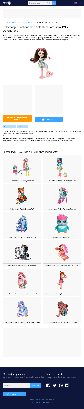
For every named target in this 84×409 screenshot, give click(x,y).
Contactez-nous (35, 402)
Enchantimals (29, 22)
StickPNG (38, 399)
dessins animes (9, 127)
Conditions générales (47, 402)
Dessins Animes (17, 22)
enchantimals (22, 127)
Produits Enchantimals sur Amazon (17, 118)
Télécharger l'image (14, 394)
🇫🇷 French (77, 3)
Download (49, 119)
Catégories (6, 22)
